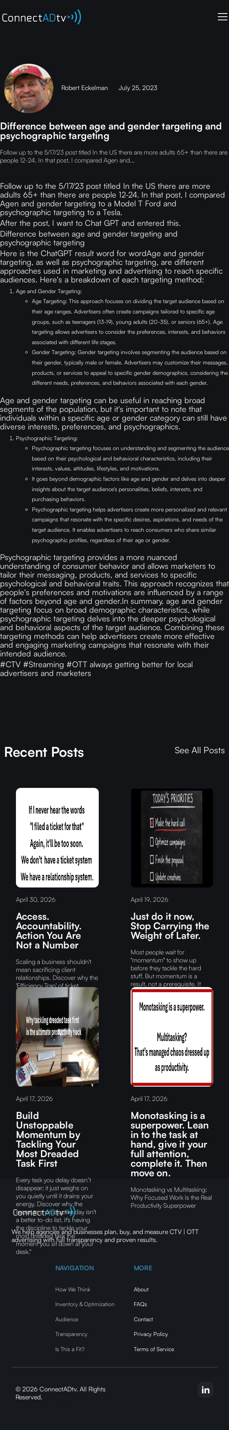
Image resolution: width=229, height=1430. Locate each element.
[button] (221, 16)
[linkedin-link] (205, 1390)
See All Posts (200, 750)
